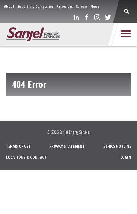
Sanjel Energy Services (74, 132)
